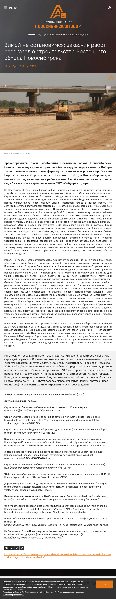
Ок (104, 584)
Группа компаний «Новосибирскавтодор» (65, 34)
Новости (34, 34)
